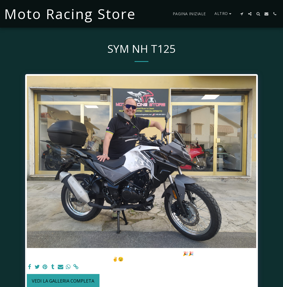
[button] (241, 14)
